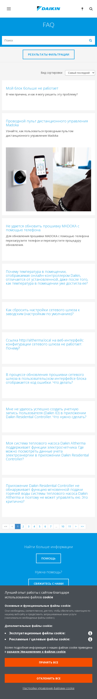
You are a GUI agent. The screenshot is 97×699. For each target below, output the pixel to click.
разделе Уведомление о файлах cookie (36, 651)
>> (82, 526)
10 (62, 526)
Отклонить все (49, 678)
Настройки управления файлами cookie (48, 688)
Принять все (48, 662)
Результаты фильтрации (48, 54)
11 (69, 526)
